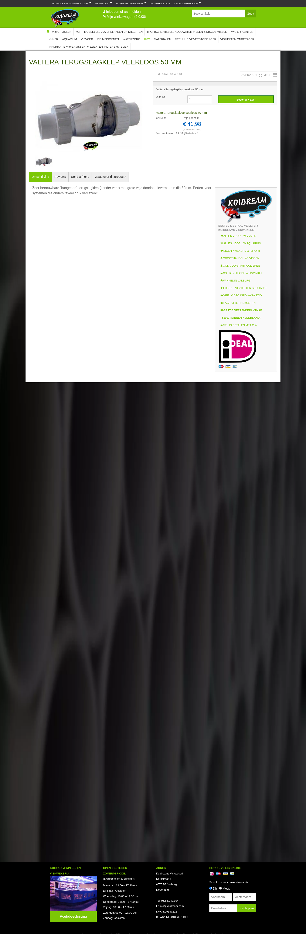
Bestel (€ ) (246, 99)
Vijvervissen (61, 31)
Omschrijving (40, 176)
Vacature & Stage (160, 3)
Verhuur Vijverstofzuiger (195, 39)
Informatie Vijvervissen (130, 3)
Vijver (53, 39)
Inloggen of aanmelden (123, 11)
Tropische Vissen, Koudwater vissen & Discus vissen (187, 31)
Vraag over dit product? (110, 176)
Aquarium (69, 39)
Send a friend (80, 176)
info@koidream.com (172, 906)
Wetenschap (102, 3)
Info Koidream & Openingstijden (70, 3)
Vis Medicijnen (108, 39)
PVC (147, 39)
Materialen (162, 39)
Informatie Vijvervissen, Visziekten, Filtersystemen (88, 46)
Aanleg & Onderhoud (186, 3)
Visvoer (87, 39)
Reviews (60, 176)
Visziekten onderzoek (237, 39)
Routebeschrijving (73, 916)
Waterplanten (242, 31)
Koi (77, 31)
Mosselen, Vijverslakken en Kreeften (113, 31)
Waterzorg (131, 39)
